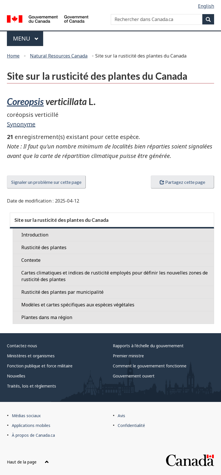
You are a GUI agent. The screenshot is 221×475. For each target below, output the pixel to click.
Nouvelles (16, 376)
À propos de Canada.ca (33, 435)
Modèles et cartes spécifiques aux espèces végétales (77, 305)
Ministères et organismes (31, 355)
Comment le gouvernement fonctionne (149, 366)
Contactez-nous (22, 345)
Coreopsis (25, 101)
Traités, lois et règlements (31, 386)
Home (13, 56)
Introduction (34, 235)
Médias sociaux (26, 415)
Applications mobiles (31, 425)
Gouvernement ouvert (134, 376)
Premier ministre (128, 355)
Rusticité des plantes (43, 247)
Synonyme (21, 124)
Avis (121, 415)
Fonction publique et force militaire (40, 366)
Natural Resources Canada (58, 56)
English (206, 6)
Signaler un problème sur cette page (46, 182)
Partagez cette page (182, 182)
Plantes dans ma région (46, 317)
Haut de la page (28, 462)
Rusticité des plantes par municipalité (62, 292)
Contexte (31, 260)
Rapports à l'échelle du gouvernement (148, 345)
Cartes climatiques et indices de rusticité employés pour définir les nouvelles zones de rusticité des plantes (114, 276)
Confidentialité (131, 425)
